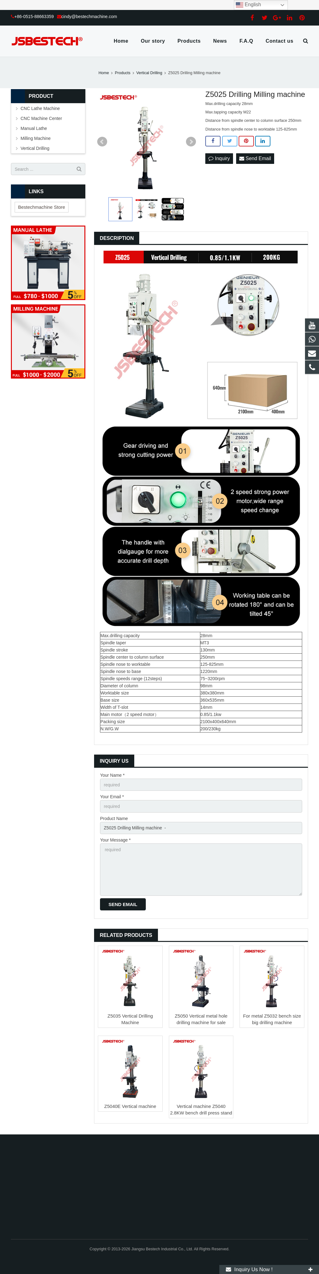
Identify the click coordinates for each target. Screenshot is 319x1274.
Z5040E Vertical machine (130, 1106)
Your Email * (112, 796)
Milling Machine (35, 138)
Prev (102, 142)
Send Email (255, 158)
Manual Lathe (34, 128)
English (248, 5)
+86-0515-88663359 (34, 16)
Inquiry (219, 158)
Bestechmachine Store (41, 207)
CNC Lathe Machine (40, 108)
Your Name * (112, 775)
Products (123, 73)
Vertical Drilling (149, 73)
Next (191, 142)
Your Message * (115, 839)
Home (103, 73)
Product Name (114, 818)
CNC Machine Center (41, 118)
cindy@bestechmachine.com (89, 16)
